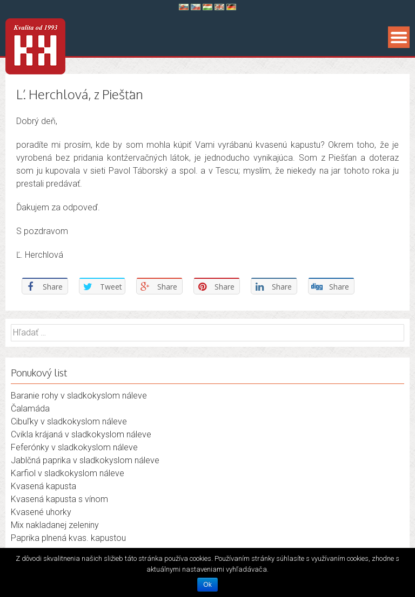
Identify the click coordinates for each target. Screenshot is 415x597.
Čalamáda (30, 408)
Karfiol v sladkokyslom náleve (67, 473)
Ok (207, 584)
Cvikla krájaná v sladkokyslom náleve (81, 434)
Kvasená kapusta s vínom (59, 499)
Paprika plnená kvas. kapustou (68, 538)
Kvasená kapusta (43, 486)
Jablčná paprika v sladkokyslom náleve (85, 460)
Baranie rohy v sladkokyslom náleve (79, 395)
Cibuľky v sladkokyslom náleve (69, 421)
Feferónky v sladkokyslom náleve (74, 447)
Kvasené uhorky (41, 512)
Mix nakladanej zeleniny (55, 525)
